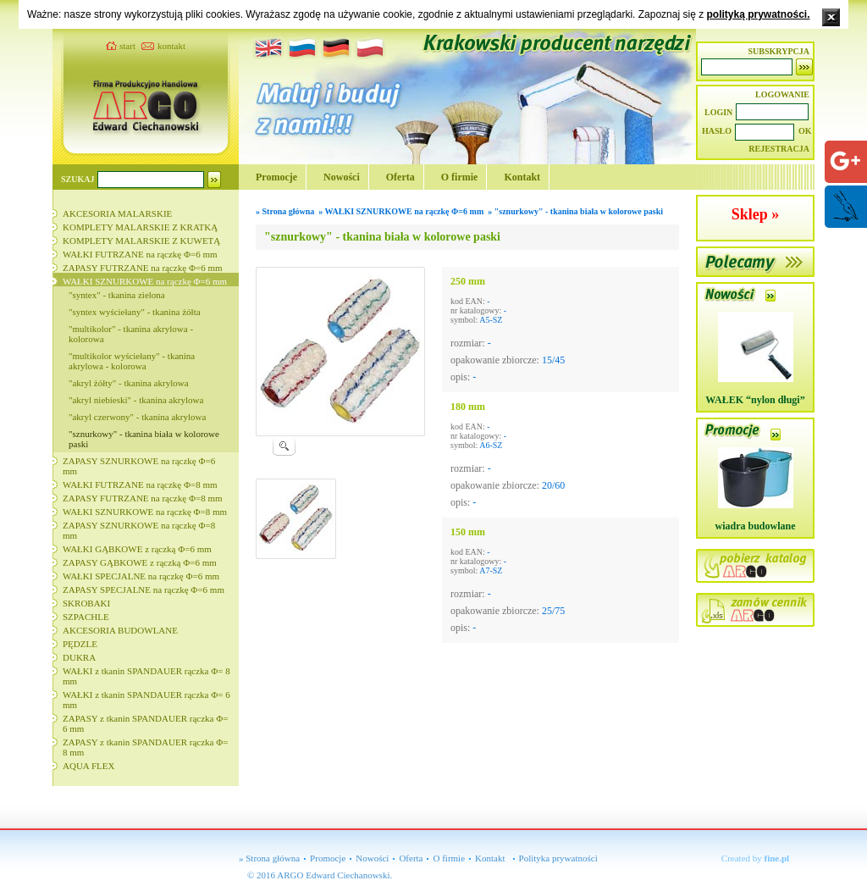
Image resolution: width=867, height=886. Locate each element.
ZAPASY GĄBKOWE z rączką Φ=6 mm (140, 562)
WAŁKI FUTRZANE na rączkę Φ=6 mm (140, 254)
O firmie (459, 177)
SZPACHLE (86, 617)
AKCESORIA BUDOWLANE (120, 630)
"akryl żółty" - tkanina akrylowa (129, 383)
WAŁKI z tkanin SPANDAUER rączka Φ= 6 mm (146, 699)
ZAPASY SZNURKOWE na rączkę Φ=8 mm (139, 530)
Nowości (341, 177)
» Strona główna (269, 858)
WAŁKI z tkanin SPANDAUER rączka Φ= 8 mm (146, 676)
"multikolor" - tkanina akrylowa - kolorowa (131, 334)
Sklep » (756, 214)
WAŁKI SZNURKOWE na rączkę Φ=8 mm (145, 512)
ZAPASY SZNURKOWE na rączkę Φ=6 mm (139, 466)
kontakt (171, 46)
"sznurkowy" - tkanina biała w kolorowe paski (144, 439)
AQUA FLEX (88, 766)
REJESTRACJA (778, 148)
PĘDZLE (80, 644)
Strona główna (288, 211)
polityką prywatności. (757, 14)
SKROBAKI (86, 603)
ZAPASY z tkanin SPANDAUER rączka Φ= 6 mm (145, 723)
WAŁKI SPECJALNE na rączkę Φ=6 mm (141, 576)
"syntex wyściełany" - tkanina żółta (135, 312)
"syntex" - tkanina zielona (117, 295)
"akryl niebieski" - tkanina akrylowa (136, 400)
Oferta (400, 177)
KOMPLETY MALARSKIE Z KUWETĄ (141, 240)
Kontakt (522, 177)
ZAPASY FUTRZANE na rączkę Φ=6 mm (143, 268)
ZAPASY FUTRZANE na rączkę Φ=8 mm (143, 498)
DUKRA (79, 657)
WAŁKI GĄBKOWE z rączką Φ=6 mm (137, 549)
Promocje (276, 177)
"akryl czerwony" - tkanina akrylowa (137, 417)
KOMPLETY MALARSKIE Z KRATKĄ (140, 227)
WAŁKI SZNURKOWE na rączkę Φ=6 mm (145, 281)
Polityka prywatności (558, 858)
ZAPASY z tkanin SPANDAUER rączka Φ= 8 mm (145, 747)
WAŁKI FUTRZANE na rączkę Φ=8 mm (140, 484)
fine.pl (777, 858)
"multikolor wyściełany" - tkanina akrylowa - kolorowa (132, 361)
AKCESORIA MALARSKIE (117, 213)
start (127, 46)
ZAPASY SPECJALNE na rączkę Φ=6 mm (143, 589)
